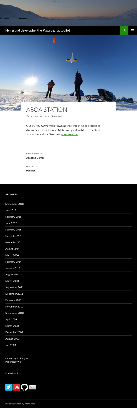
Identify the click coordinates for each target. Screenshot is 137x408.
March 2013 (12, 280)
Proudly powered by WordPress (20, 403)
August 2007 (12, 338)
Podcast (68, 168)
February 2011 (13, 300)
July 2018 (10, 210)
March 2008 (12, 325)
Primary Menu (132, 30)
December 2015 (14, 235)
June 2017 (11, 223)
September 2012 (14, 287)
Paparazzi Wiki (13, 361)
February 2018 (13, 216)
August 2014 (12, 248)
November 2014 (14, 242)
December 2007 (14, 332)
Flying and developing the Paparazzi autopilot (37, 30)
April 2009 (11, 319)
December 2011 (14, 293)
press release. (69, 134)
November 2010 (14, 306)
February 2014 (13, 261)
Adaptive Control (68, 155)
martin (58, 116)
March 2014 (12, 255)
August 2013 (12, 274)
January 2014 (12, 268)
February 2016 (13, 229)
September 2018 (14, 203)
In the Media (12, 373)
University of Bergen (16, 358)
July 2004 (10, 345)
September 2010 (14, 312)
